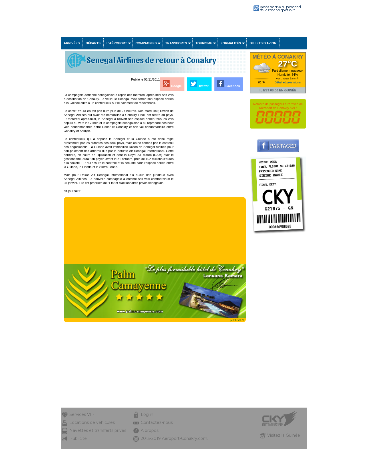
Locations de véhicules (92, 422)
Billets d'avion (263, 43)
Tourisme (204, 43)
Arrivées (72, 43)
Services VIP (81, 414)
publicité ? (237, 320)
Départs (93, 43)
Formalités (231, 43)
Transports (176, 43)
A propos (149, 430)
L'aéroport (116, 43)
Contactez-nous (157, 422)
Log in (147, 414)
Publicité (78, 438)
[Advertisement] (210, 178)
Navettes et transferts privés (97, 430)
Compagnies (146, 43)
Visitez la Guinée (283, 435)
